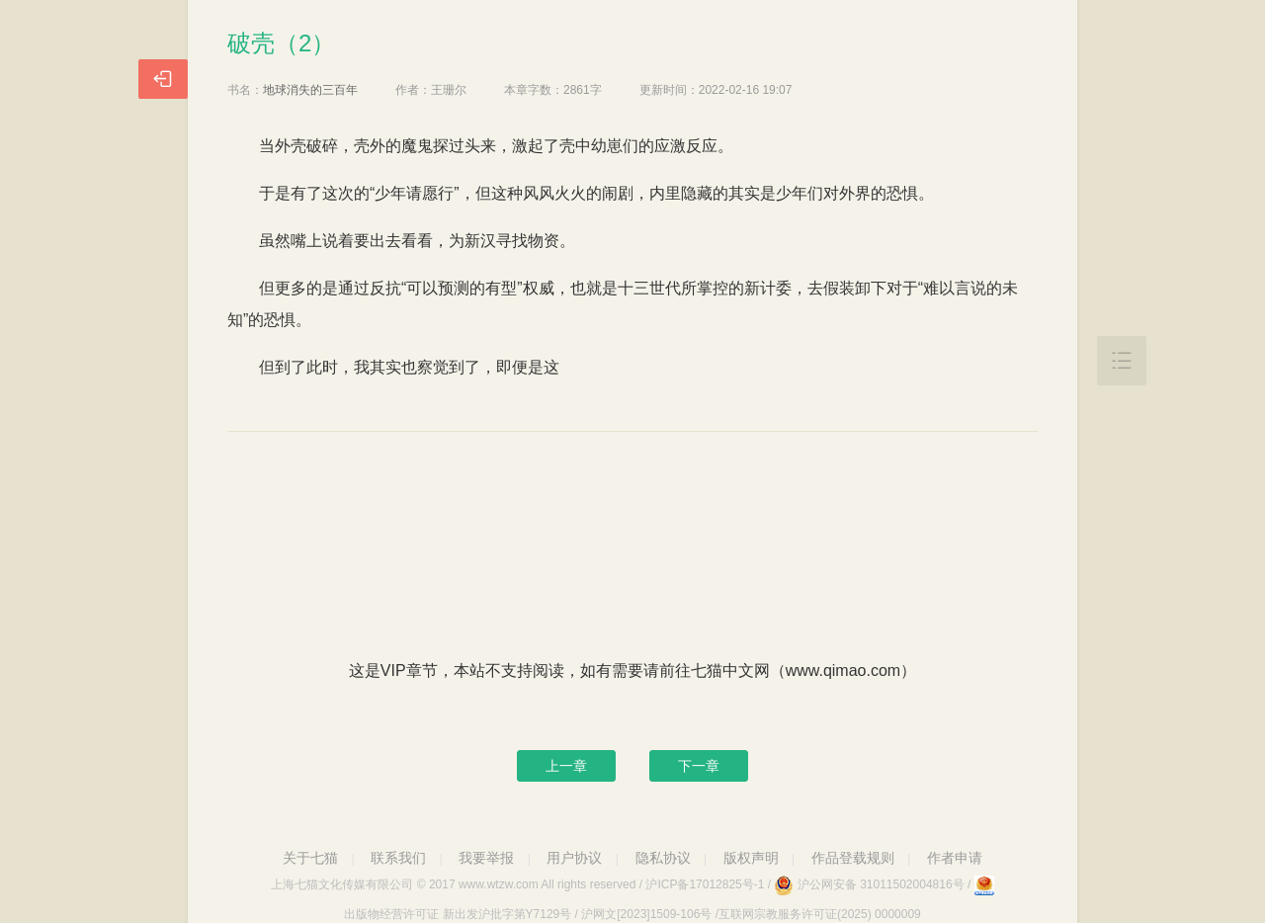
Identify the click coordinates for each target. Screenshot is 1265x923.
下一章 (698, 766)
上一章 (566, 766)
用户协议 (574, 858)
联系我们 (398, 858)
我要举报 (486, 858)
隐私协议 (663, 858)
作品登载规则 (852, 858)
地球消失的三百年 (310, 90)
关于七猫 (310, 858)
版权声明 (751, 858)
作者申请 (954, 858)
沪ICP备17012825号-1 (704, 884)
